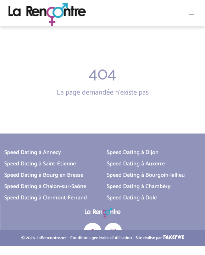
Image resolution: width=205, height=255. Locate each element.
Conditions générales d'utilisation (101, 238)
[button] (191, 13)
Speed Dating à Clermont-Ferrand (45, 198)
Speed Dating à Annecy (32, 152)
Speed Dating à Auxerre (136, 164)
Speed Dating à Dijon (133, 152)
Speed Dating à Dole (132, 198)
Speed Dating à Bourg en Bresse (43, 175)
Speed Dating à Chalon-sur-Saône (45, 186)
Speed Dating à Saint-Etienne (40, 164)
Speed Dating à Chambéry (139, 186)
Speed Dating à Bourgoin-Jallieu (146, 175)
